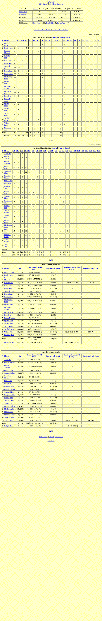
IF (49, 40)
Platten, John (6, 231)
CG (56, 40)
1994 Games (43, 4)
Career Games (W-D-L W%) (34, 268)
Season (55, 37)
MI (83, 40)
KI (14, 40)
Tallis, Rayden (6, 241)
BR (68, 40)
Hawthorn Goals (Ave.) (91, 356)
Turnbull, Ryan (7, 119)
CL (53, 40)
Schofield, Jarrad (7, 100)
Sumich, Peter (7, 109)
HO (38, 40)
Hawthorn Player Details (60, 30)
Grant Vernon (37, 23)
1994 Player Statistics (56, 4)
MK (18, 40)
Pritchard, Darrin (7, 236)
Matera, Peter (6, 82)
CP (71, 40)
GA (95, 40)
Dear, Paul (7, 183)
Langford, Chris (7, 221)
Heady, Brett (8, 63)
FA (64, 40)
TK (42, 40)
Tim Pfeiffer (50, 23)
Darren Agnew (62, 23)
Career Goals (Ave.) (53, 268)
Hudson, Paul (7, 207)
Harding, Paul (7, 57)
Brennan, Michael (7, 52)
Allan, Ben (7, 154)
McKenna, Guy (9, 312)
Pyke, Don (7, 96)
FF (60, 40)
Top (51, 140)
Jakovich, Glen (7, 67)
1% (87, 40)
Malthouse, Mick (9, 342)
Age (20, 268)
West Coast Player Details (42, 30)
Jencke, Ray (6, 216)
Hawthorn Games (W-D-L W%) (72, 356)
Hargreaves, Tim (9, 395)
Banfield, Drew (7, 44)
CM (79, 40)
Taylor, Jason (6, 245)
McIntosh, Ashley (7, 87)
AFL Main (51, 2)
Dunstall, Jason (7, 187)
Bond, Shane (8, 48)
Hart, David (8, 60)
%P (99, 40)
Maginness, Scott (9, 409)
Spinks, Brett (6, 105)
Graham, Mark (7, 197)
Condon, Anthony (7, 162)
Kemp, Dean (8, 71)
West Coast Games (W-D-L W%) (72, 268)
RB (46, 40)
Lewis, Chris (8, 74)
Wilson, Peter (6, 124)
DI (26, 40)
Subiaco (35, 9)
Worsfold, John (9, 335)
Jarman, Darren (6, 211)
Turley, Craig (6, 114)
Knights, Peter (9, 426)
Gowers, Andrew (7, 192)
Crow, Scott (8, 181)
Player (6, 40)
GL (30, 40)
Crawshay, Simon (7, 177)
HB (22, 40)
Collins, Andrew (7, 157)
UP (75, 40)
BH (34, 40)
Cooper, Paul (6, 167)
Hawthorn (22, 14)
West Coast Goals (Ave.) (90, 268)
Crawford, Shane (7, 172)
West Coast (23, 12)
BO (91, 40)
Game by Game (64, 37)
